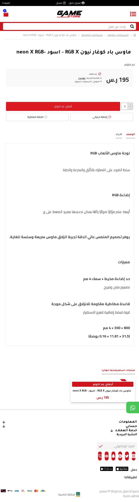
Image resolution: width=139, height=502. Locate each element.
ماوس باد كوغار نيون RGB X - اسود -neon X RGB (102, 391)
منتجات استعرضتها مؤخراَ (118, 370)
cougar (81, 78)
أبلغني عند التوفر (63, 106)
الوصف (130, 134)
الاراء (119, 134)
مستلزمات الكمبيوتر (92, 35)
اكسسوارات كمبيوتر (118, 35)
